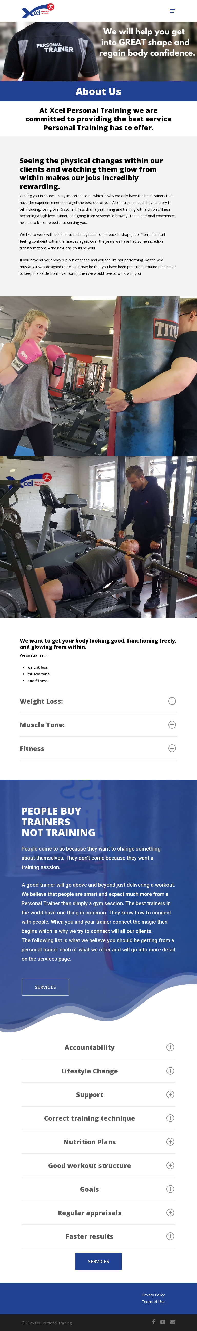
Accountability (119, 1047)
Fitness (98, 748)
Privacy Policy (153, 1294)
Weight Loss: (98, 701)
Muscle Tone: (98, 724)
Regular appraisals (116, 1212)
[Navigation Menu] (172, 10)
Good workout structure (111, 1165)
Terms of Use (153, 1301)
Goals (127, 1189)
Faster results (120, 1236)
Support (125, 1094)
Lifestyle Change (117, 1070)
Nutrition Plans (118, 1141)
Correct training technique (109, 1118)
